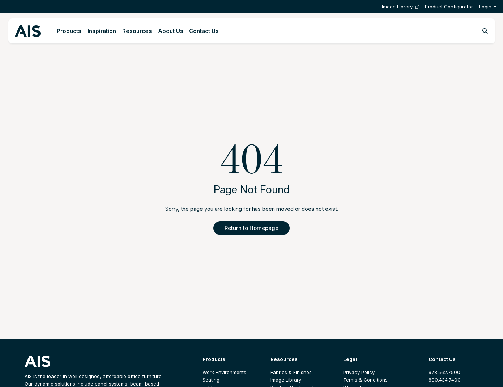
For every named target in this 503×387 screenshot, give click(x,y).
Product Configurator (449, 6)
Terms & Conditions (365, 380)
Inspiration (102, 31)
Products (69, 31)
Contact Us (204, 31)
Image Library (400, 7)
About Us (170, 31)
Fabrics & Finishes (291, 372)
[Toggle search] (485, 31)
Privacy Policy (359, 372)
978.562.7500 (444, 372)
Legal (350, 359)
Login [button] (485, 6)
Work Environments (224, 372)
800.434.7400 (445, 380)
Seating (211, 380)
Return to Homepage (251, 227)
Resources (137, 31)
